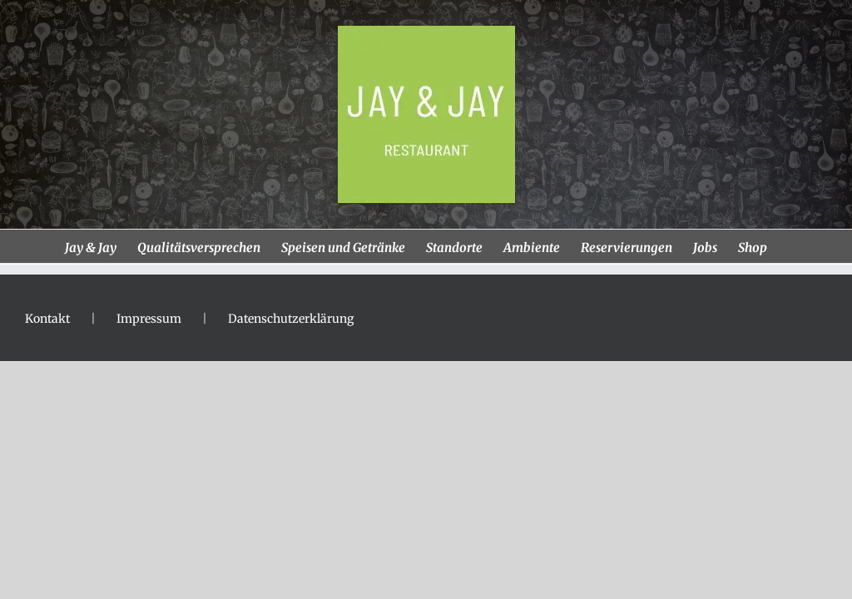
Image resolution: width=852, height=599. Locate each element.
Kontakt (47, 318)
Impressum (148, 318)
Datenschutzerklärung (291, 318)
